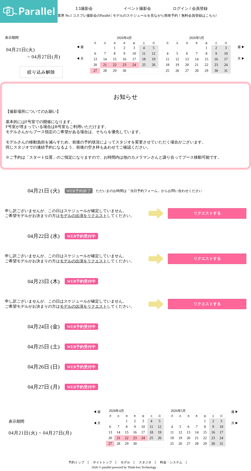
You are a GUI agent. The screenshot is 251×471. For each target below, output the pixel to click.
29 (114, 71)
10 (134, 53)
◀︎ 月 (80, 58)
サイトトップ (102, 462)
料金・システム (171, 462)
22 (114, 65)
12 (153, 53)
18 (144, 59)
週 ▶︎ (241, 47)
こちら (210, 15)
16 (124, 59)
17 (134, 59)
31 (226, 71)
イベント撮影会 (137, 8)
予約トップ (76, 462)
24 (134, 65)
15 (114, 59)
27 (95, 71)
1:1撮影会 (84, 8)
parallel (106, 467)
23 (124, 65)
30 (124, 71)
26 (153, 65)
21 (105, 65)
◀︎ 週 (80, 47)
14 (105, 59)
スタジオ (145, 462)
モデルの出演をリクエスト (83, 216)
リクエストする (207, 213)
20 (95, 65)
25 (144, 65)
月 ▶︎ (241, 58)
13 (95, 59)
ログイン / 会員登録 (190, 8)
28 (105, 71)
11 (144, 53)
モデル (125, 462)
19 (153, 59)
